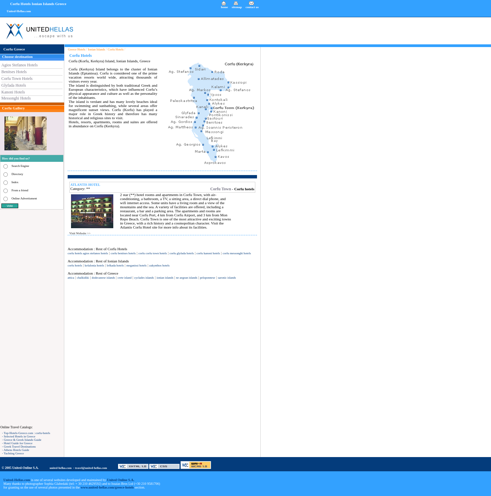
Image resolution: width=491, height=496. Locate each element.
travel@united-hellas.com (91, 468)
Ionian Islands (96, 49)
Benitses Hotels (14, 71)
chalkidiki (83, 277)
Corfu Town (220, 189)
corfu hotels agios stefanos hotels (88, 253)
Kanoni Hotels (13, 92)
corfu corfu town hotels (152, 253)
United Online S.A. (120, 480)
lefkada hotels (115, 265)
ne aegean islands (186, 277)
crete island (125, 277)
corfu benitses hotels (123, 253)
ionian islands (165, 277)
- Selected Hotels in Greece (18, 436)
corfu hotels (75, 265)
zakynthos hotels (159, 265)
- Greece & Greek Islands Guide (21, 439)
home (224, 7)
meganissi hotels (136, 265)
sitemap (237, 7)
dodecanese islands (103, 277)
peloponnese (207, 277)
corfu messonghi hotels (237, 253)
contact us (252, 7)
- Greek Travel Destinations (19, 446)
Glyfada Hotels (13, 85)
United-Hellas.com (19, 11)
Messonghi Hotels (16, 98)
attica (71, 277)
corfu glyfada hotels (181, 253)
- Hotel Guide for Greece (17, 443)
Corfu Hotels (116, 49)
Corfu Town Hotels (16, 78)
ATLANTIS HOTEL (85, 185)
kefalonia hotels (94, 265)
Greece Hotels (76, 49)
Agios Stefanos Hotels (19, 65)
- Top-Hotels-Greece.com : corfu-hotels (26, 433)
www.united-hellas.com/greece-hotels (107, 487)
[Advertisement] (32, 317)
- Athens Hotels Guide (15, 450)
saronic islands (227, 277)
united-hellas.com (61, 468)
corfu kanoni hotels (208, 253)
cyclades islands (144, 277)
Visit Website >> (80, 233)
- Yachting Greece (13, 453)
